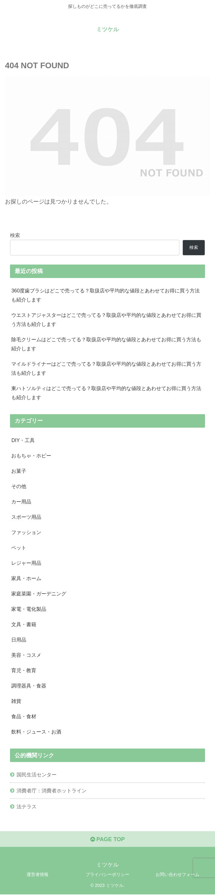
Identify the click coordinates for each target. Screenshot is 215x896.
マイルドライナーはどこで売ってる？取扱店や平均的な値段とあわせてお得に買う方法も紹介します (106, 368)
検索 (15, 235)
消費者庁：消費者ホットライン (52, 792)
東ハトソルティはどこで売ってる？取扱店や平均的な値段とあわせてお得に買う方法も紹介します (106, 393)
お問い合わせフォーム (177, 875)
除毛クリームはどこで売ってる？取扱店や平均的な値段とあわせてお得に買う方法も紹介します (106, 344)
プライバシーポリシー (107, 875)
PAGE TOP (107, 841)
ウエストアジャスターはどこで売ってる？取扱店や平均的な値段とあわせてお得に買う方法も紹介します (106, 319)
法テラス (27, 808)
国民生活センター (37, 776)
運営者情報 (37, 875)
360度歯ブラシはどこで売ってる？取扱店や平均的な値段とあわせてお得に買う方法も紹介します (105, 295)
